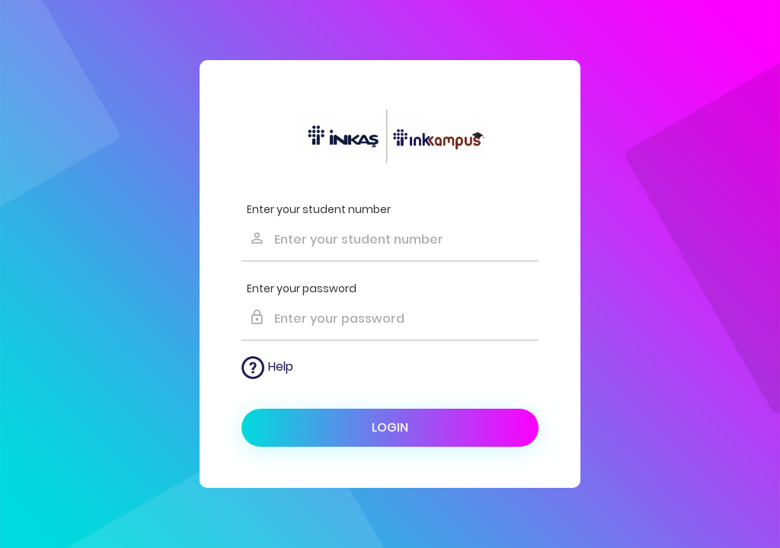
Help (267, 367)
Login (390, 427)
